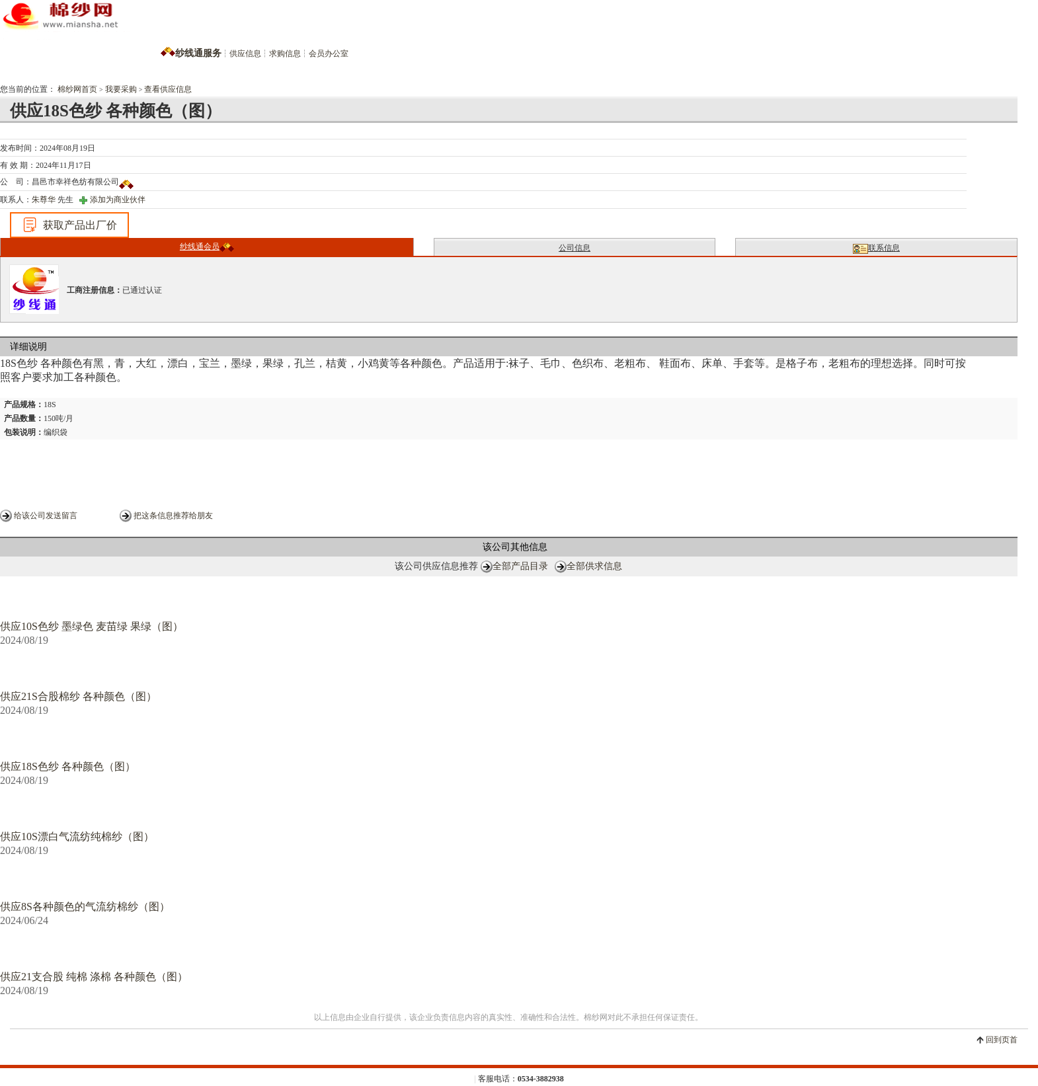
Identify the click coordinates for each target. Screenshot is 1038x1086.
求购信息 (285, 53)
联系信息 (876, 248)
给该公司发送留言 (45, 515)
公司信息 (574, 247)
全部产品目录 (520, 566)
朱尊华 (44, 199)
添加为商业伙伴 (117, 199)
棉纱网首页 (77, 89)
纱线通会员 (207, 247)
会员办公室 (328, 53)
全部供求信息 (594, 566)
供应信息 (245, 53)
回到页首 (1002, 1039)
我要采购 (121, 89)
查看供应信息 (168, 89)
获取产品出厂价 (69, 224)
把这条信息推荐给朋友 (173, 515)
